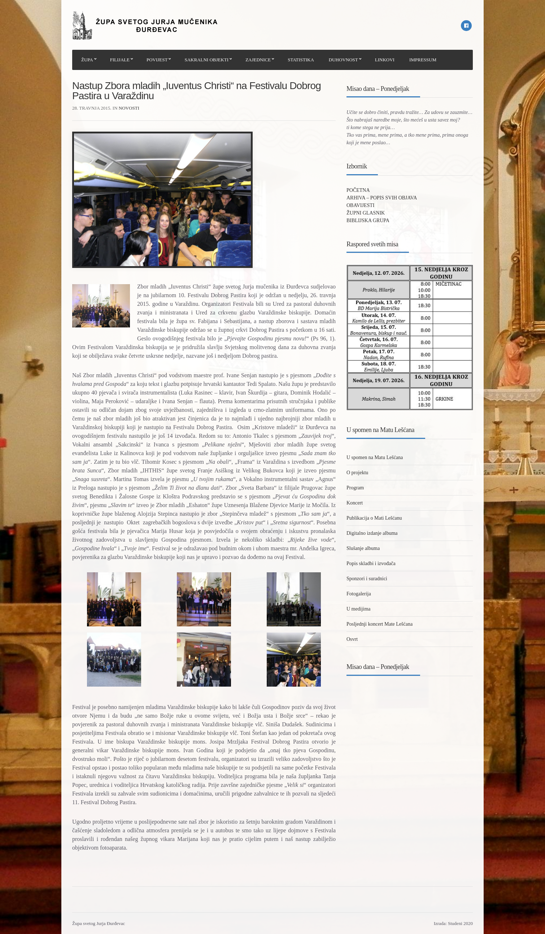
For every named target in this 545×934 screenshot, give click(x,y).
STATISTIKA (301, 59)
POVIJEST (157, 59)
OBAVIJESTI (360, 205)
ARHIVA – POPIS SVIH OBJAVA (381, 198)
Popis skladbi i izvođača (371, 563)
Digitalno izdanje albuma (372, 533)
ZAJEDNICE (258, 59)
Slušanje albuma (363, 548)
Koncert (354, 503)
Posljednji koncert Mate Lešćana (379, 624)
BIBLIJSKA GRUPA (367, 220)
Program (355, 487)
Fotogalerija (358, 593)
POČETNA (358, 190)
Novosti (129, 108)
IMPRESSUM (422, 59)
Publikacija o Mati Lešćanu (374, 518)
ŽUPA (87, 59)
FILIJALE (120, 59)
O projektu (357, 472)
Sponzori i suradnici (366, 578)
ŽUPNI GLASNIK (365, 213)
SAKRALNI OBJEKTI (206, 59)
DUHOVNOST (343, 59)
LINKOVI (384, 59)
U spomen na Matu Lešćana (374, 457)
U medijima (358, 609)
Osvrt (352, 639)
